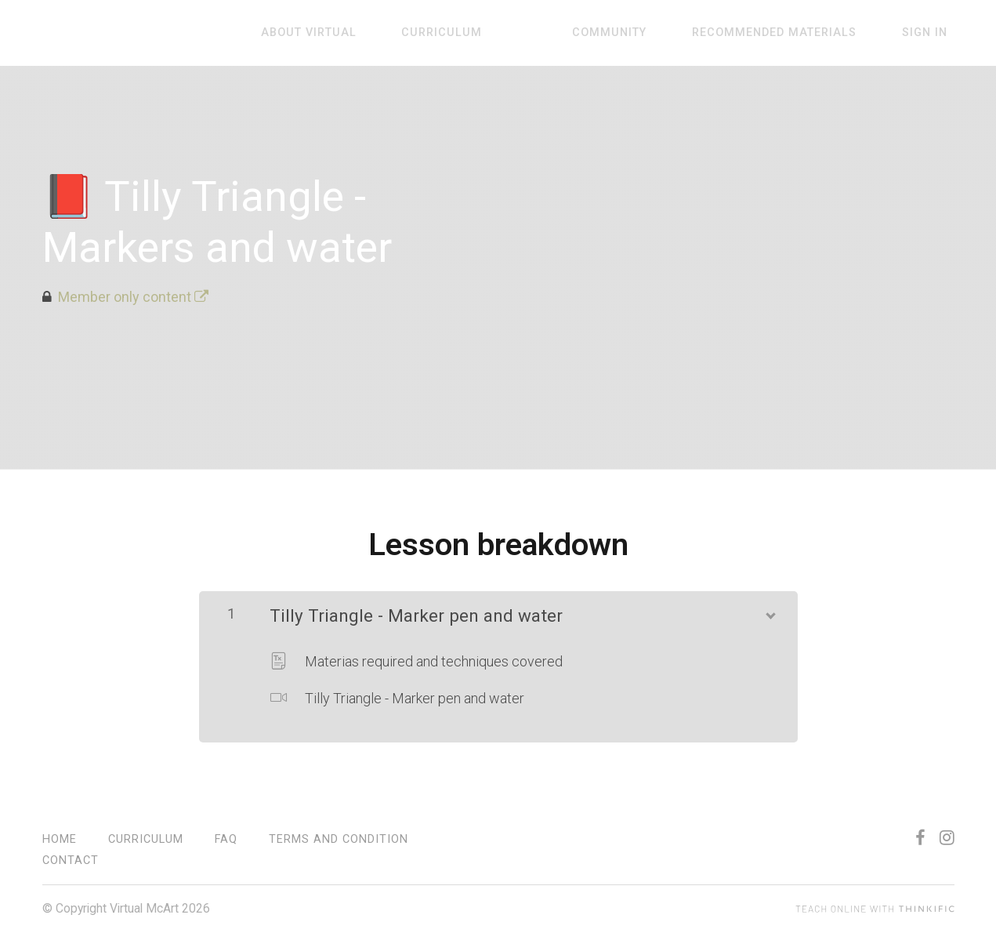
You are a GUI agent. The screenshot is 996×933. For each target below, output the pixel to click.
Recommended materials (795, 33)
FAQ (226, 839)
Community (644, 33)
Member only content (133, 297)
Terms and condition (338, 839)
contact (70, 860)
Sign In (931, 33)
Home (59, 839)
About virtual (385, 33)
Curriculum (504, 33)
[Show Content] (769, 612)
